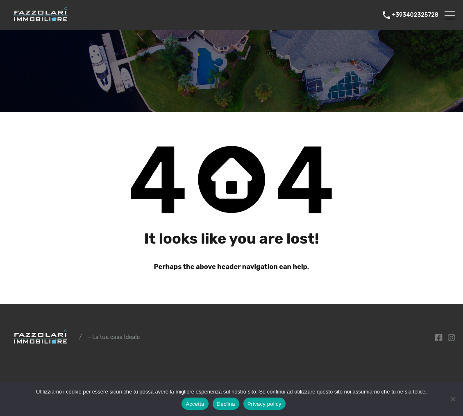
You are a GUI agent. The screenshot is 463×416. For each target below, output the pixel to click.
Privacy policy (264, 404)
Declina (226, 404)
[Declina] (453, 399)
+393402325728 (415, 15)
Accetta (195, 404)
